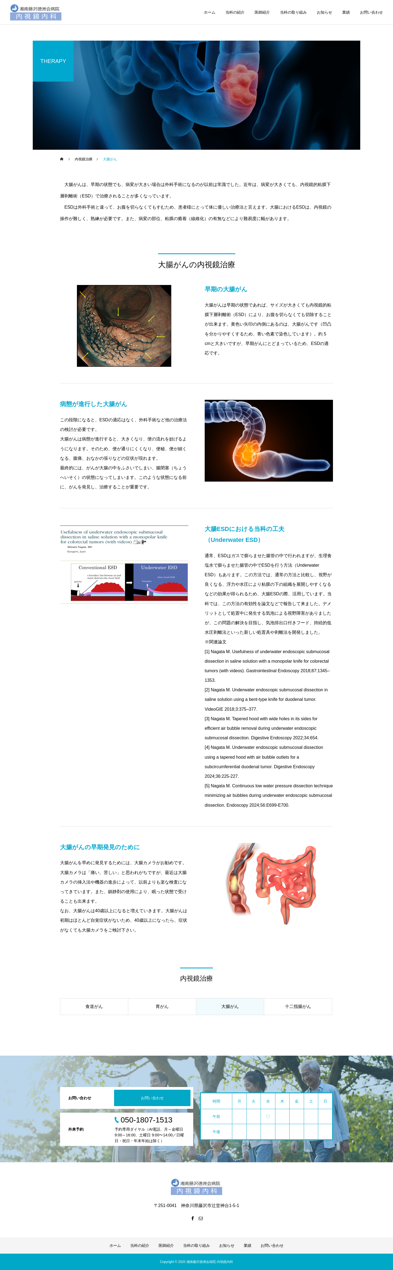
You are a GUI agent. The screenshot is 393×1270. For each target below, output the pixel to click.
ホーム (209, 12)
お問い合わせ (371, 12)
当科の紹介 (235, 12)
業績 (346, 12)
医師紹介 (262, 12)
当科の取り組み (293, 12)
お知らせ (324, 12)
